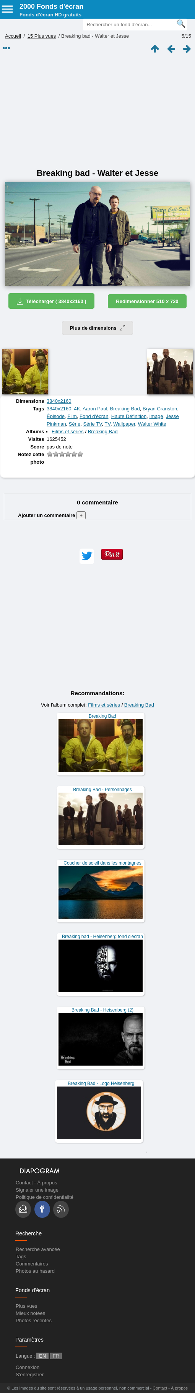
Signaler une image (37, 1190)
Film (72, 416)
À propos (47, 1183)
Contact (24, 1183)
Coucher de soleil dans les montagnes (102, 863)
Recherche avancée (38, 1249)
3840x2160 (59, 401)
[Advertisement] (97, 111)
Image (156, 416)
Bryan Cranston (160, 409)
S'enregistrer (30, 1374)
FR (56, 1356)
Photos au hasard (35, 1271)
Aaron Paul (95, 409)
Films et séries (68, 431)
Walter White (152, 424)
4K (77, 409)
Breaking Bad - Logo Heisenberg (101, 1083)
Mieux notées (30, 1313)
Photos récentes (34, 1320)
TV (107, 424)
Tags (21, 1256)
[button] (87, 556)
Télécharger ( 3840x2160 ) (51, 301)
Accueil (13, 36)
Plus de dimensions (97, 328)
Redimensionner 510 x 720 (147, 301)
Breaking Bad (125, 409)
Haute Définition (129, 416)
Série (74, 424)
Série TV (92, 424)
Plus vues (26, 1306)
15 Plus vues (42, 36)
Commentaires (32, 1264)
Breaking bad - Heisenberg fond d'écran (102, 936)
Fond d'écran (94, 416)
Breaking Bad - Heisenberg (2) (102, 1010)
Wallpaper (124, 424)
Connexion (27, 1367)
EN (42, 1356)
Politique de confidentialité (44, 1197)
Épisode (56, 416)
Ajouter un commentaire (52, 515)
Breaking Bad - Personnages (102, 789)
